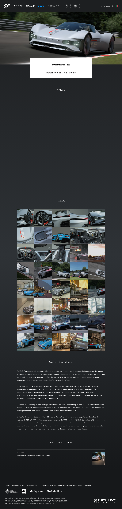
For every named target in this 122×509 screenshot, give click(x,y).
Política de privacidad (32, 485)
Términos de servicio (13, 485)
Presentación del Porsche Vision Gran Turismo (37, 456)
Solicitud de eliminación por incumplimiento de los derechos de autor (70, 485)
